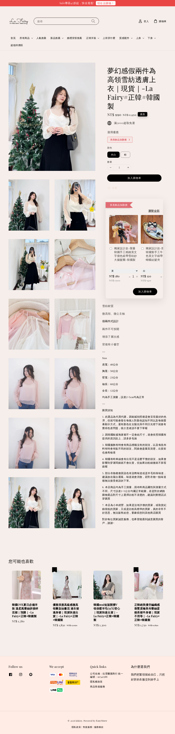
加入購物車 (134, 178)
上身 (138, 38)
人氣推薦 (41, 38)
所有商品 (25, 38)
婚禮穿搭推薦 (74, 38)
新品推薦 (55, 38)
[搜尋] (93, 21)
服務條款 (99, 726)
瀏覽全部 (154, 210)
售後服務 (87, 726)
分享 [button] (112, 187)
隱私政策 (76, 726)
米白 (113, 154)
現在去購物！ (105, 3)
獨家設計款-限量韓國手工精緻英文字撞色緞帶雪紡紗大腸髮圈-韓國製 (123, 253)
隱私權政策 (96, 681)
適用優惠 (113, 132)
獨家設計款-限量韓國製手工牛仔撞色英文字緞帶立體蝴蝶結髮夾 (155, 253)
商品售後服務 (97, 686)
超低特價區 (17, 45)
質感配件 (124, 38)
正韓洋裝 (91, 38)
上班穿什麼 (109, 38)
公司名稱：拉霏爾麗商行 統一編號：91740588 (106, 675)
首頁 (13, 38)
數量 (109, 161)
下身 (150, 38)
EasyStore (101, 720)
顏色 (109, 147)
